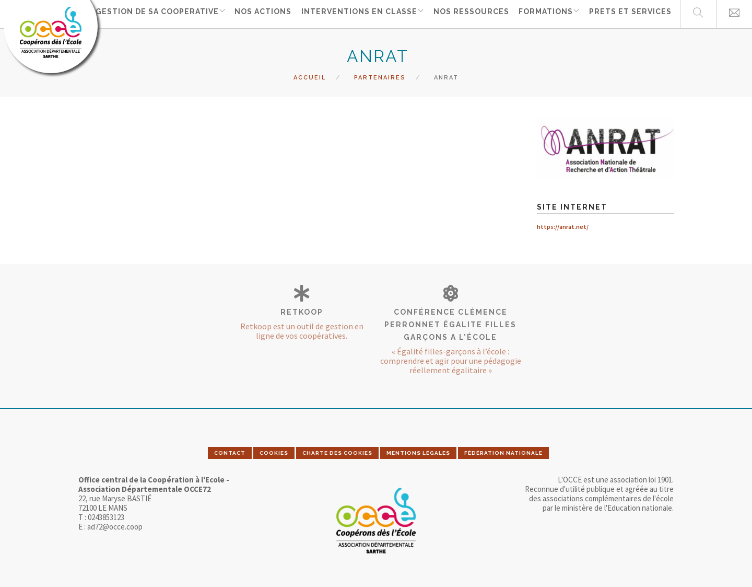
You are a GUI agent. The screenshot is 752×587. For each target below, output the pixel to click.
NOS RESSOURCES (471, 13)
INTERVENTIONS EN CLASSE (357, 13)
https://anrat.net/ (563, 227)
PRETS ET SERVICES (630, 13)
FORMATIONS (544, 13)
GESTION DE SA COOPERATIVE (154, 13)
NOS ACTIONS (262, 13)
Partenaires (380, 77)
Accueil (309, 77)
